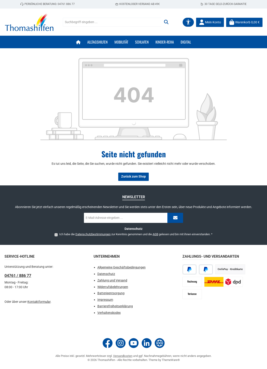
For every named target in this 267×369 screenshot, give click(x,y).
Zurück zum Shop (133, 176)
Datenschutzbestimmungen (93, 234)
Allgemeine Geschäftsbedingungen (121, 267)
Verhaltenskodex (109, 313)
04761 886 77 (66, 4)
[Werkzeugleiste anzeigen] (188, 22)
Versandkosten (122, 356)
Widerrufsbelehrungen (112, 287)
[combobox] (112, 22)
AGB (155, 234)
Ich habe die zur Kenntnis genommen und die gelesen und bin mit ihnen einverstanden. (135, 234)
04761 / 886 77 (17, 275)
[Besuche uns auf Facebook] (107, 343)
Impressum (105, 300)
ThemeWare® (171, 360)
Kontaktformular (38, 302)
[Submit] (175, 218)
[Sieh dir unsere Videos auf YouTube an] (133, 343)
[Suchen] (166, 22)
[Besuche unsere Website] (159, 343)
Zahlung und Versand (112, 280)
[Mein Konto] (210, 22)
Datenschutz (106, 274)
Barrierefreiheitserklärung (115, 306)
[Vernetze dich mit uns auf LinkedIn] (146, 343)
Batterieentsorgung (111, 293)
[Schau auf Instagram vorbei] (120, 343)
